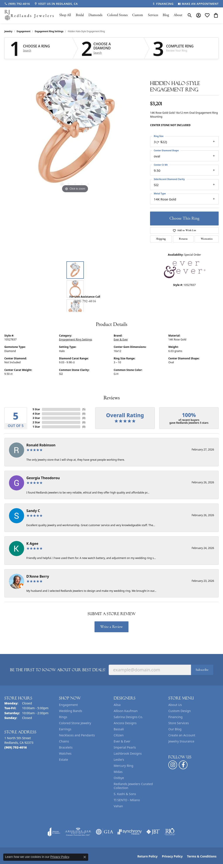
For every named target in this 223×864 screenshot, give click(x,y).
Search (27, 50)
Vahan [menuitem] (118, 806)
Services (153, 15)
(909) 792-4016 (85, 301)
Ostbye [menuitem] (119, 778)
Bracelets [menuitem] (66, 747)
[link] (17, 3)
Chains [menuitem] (64, 741)
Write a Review (111, 626)
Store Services (178, 723)
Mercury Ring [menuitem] (123, 766)
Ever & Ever (121, 339)
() (83, 409)
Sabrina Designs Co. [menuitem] (128, 717)
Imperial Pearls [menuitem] (125, 747)
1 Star (36, 427)
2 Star (36, 422)
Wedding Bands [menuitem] (70, 711)
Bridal (80, 15)
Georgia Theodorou (43, 477)
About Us (175, 705)
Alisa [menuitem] (117, 705)
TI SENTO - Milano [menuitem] (127, 800)
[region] (75, 128)
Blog (166, 15)
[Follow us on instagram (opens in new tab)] (172, 765)
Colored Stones (117, 15)
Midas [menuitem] (118, 772)
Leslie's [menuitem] (119, 759)
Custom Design (179, 711)
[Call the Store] (15, 747)
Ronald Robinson (41, 445)
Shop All (65, 15)
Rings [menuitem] (63, 717)
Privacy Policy (172, 856)
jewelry (8, 31)
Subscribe (202, 670)
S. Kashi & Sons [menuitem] (125, 794)
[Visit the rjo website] (169, 831)
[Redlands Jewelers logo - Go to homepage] (29, 15)
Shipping (161, 238)
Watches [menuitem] (65, 753)
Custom (137, 15)
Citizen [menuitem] (119, 735)
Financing (175, 717)
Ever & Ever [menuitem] (122, 741)
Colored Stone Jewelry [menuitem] (75, 723)
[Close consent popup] (84, 857)
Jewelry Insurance (181, 741)
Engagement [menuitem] (68, 705)
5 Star (36, 409)
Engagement (23, 31)
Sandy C (33, 510)
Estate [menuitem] (63, 759)
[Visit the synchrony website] (130, 831)
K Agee (32, 543)
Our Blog (174, 729)
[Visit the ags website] (78, 831)
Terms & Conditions (201, 856)
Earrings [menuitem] (65, 729)
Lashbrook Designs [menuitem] (128, 753)
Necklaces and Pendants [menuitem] (77, 735)
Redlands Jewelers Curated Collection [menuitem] (133, 786)
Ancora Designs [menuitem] (125, 723)
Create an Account (181, 735)
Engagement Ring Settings (49, 31)
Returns (183, 238)
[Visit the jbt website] (153, 831)
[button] (190, 15)
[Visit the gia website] (104, 831)
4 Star (36, 413)
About (178, 15)
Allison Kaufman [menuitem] (126, 711)
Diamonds (95, 15)
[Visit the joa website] (54, 831)
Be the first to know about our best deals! (57, 670)
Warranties (207, 238)
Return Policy (147, 856)
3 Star (36, 418)
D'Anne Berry (37, 576)
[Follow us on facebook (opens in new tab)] (183, 765)
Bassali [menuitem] (119, 729)
